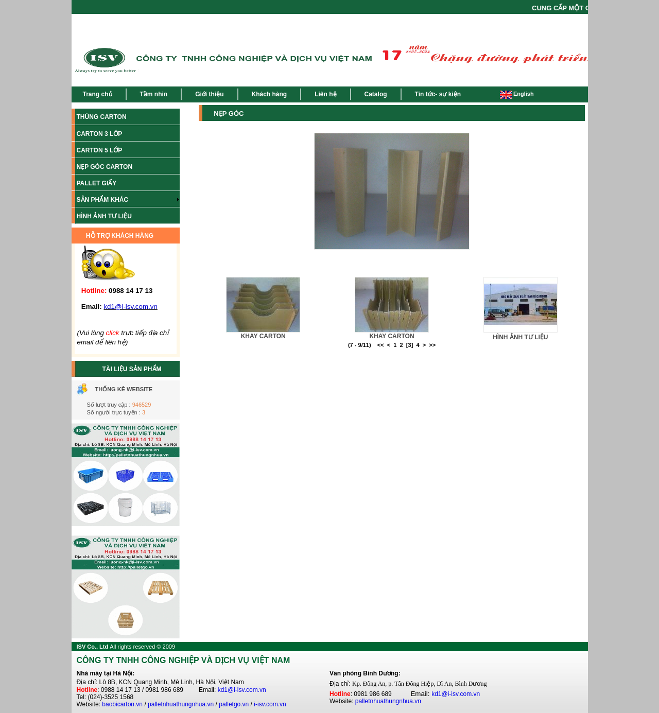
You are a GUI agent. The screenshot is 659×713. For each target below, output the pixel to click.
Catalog (376, 94)
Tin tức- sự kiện (438, 94)
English (517, 94)
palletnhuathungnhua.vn (181, 704)
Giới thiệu (209, 94)
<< (380, 345)
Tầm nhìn (154, 94)
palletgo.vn (234, 704)
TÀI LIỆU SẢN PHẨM (132, 369)
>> (432, 345)
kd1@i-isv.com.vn (242, 689)
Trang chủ (97, 94)
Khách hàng (269, 94)
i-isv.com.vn (270, 704)
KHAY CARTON (263, 336)
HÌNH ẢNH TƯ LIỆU (520, 337)
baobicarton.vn (122, 704)
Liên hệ (325, 94)
